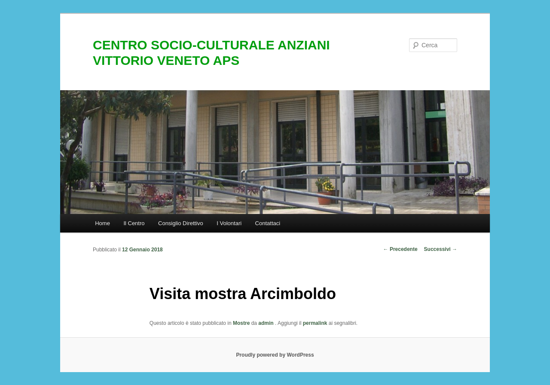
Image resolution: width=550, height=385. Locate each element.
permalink (315, 323)
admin (266, 323)
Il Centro (133, 223)
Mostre (241, 323)
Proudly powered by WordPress (275, 355)
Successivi (440, 249)
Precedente (400, 249)
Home (102, 223)
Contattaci (268, 223)
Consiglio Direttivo (180, 223)
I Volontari (229, 223)
